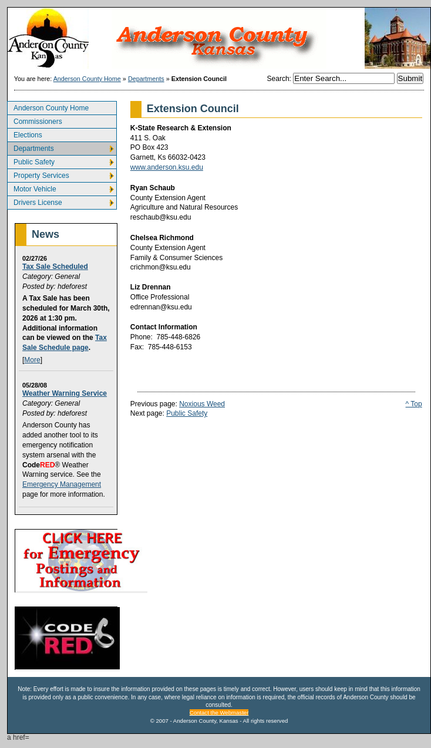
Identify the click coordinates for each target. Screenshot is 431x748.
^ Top (414, 404)
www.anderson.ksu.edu (166, 167)
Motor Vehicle (31, 187)
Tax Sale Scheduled (55, 266)
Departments (146, 78)
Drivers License (34, 201)
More (32, 360)
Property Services (38, 174)
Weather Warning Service (64, 393)
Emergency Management (61, 484)
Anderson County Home (87, 78)
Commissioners (34, 120)
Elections (24, 133)
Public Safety (31, 160)
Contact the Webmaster (219, 712)
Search (278, 79)
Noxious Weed (202, 404)
